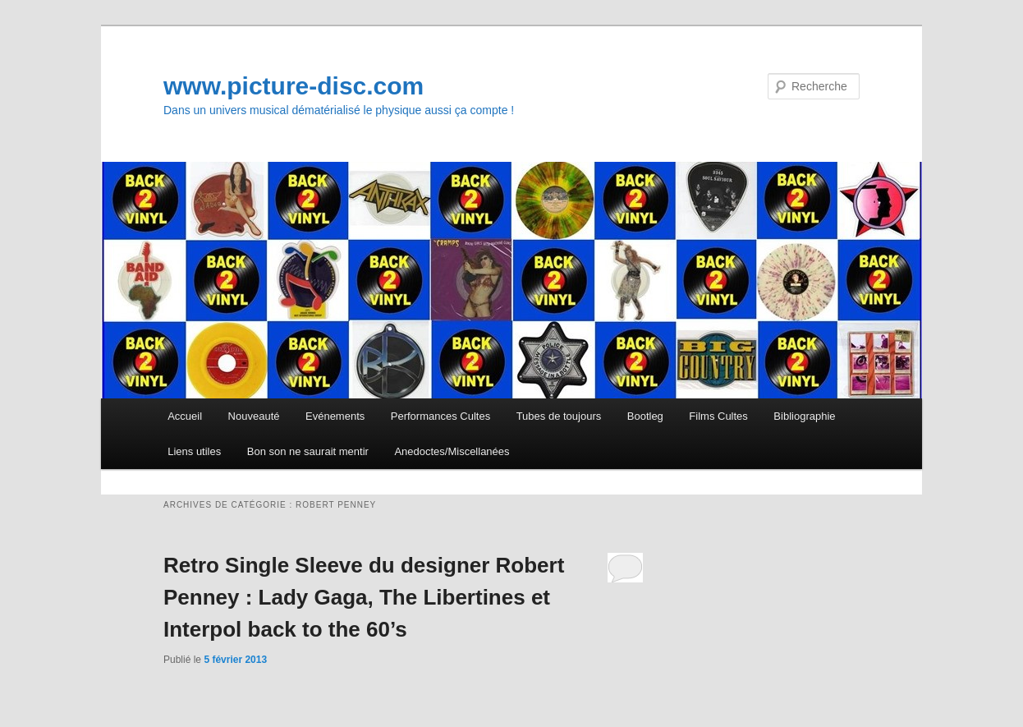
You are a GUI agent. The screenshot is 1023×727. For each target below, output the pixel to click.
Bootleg (645, 416)
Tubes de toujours (559, 416)
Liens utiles (194, 451)
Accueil (184, 416)
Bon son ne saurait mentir (308, 451)
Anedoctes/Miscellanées (451, 451)
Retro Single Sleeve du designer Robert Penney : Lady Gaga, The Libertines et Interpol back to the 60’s (363, 597)
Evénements (335, 416)
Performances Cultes (440, 416)
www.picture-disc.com (293, 85)
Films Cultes (718, 416)
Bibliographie (804, 416)
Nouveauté (254, 416)
